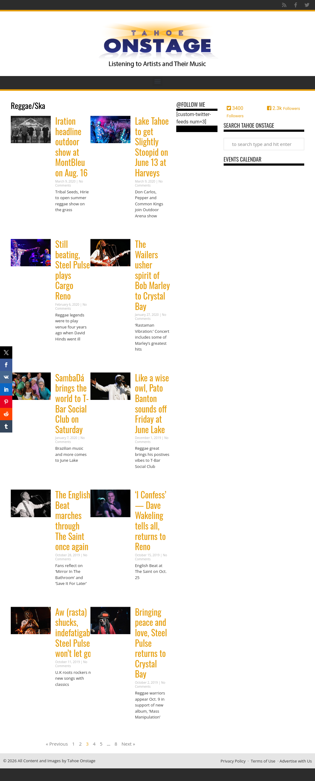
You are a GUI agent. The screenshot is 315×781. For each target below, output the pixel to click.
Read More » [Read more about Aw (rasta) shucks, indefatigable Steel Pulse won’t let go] (66, 696)
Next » (128, 744)
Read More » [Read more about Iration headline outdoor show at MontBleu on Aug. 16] (66, 221)
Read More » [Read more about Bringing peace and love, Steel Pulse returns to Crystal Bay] (146, 729)
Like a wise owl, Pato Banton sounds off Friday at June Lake (152, 403)
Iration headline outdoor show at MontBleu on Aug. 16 (71, 147)
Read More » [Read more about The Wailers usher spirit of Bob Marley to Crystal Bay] (146, 361)
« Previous (57, 744)
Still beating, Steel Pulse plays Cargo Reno (72, 270)
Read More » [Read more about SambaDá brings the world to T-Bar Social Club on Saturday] (66, 472)
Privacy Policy (233, 761)
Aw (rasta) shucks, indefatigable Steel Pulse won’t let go (75, 632)
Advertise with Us (296, 761)
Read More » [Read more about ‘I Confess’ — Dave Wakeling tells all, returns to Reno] (146, 589)
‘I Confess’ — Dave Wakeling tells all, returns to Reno (150, 520)
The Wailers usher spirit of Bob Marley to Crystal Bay (152, 275)
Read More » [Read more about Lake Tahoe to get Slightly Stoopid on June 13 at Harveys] (146, 227)
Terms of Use (263, 761)
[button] (158, 81)
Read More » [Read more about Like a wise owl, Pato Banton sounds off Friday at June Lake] (146, 478)
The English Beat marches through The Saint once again (72, 520)
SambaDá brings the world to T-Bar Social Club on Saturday (72, 403)
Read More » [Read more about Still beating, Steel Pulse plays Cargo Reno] (66, 350)
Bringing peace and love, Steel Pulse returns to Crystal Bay (151, 643)
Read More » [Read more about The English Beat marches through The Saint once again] (66, 595)
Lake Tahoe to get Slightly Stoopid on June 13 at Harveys (152, 147)
